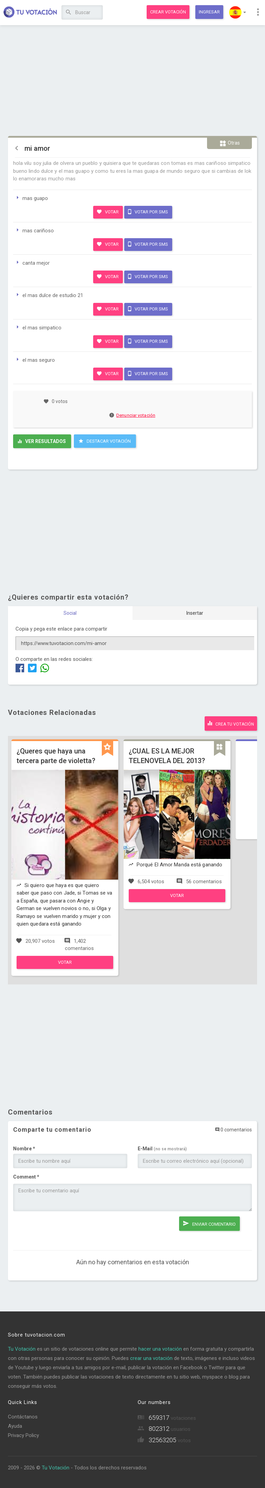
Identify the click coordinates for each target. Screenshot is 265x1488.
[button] (237, 12)
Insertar (194, 613)
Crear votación (168, 11)
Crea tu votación (231, 723)
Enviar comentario (209, 1223)
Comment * (26, 1177)
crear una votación (151, 1358)
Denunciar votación (132, 415)
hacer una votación (160, 1349)
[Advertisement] (132, 81)
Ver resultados (42, 441)
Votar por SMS (148, 211)
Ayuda (15, 1426)
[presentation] (65, 1229)
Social (70, 613)
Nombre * (24, 1148)
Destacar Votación (105, 441)
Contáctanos (23, 1417)
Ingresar (209, 11)
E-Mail (162, 1148)
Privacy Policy (23, 1435)
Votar (108, 211)
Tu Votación (22, 1349)
